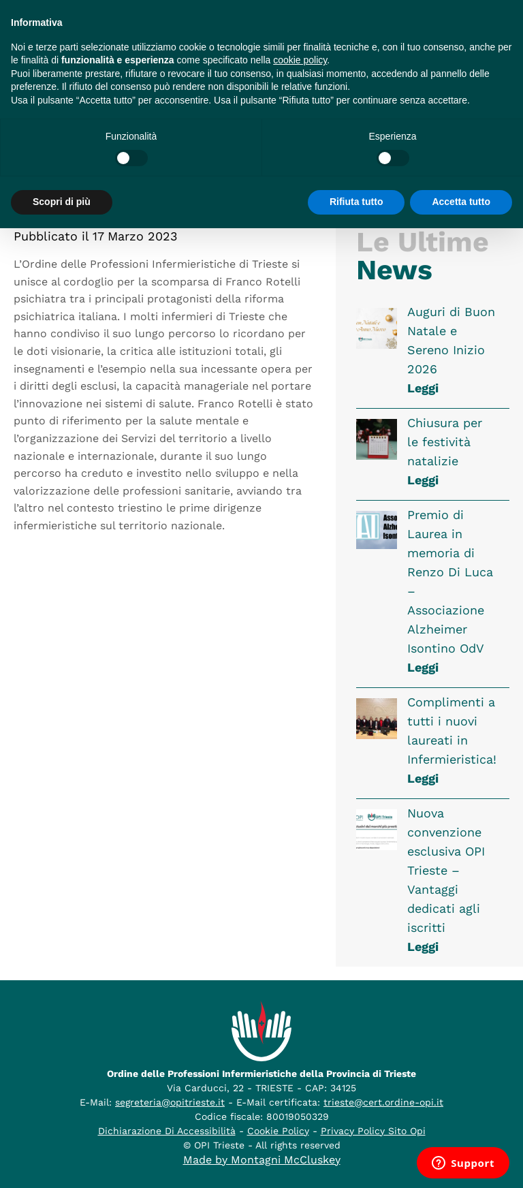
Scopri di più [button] (62, 201)
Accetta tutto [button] (461, 201)
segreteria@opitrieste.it (170, 1102)
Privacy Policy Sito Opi (373, 1130)
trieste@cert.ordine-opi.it (383, 1102)
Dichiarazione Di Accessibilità (167, 1130)
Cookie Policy (278, 1130)
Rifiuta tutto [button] (356, 201)
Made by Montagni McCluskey (261, 1159)
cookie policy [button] (300, 59)
